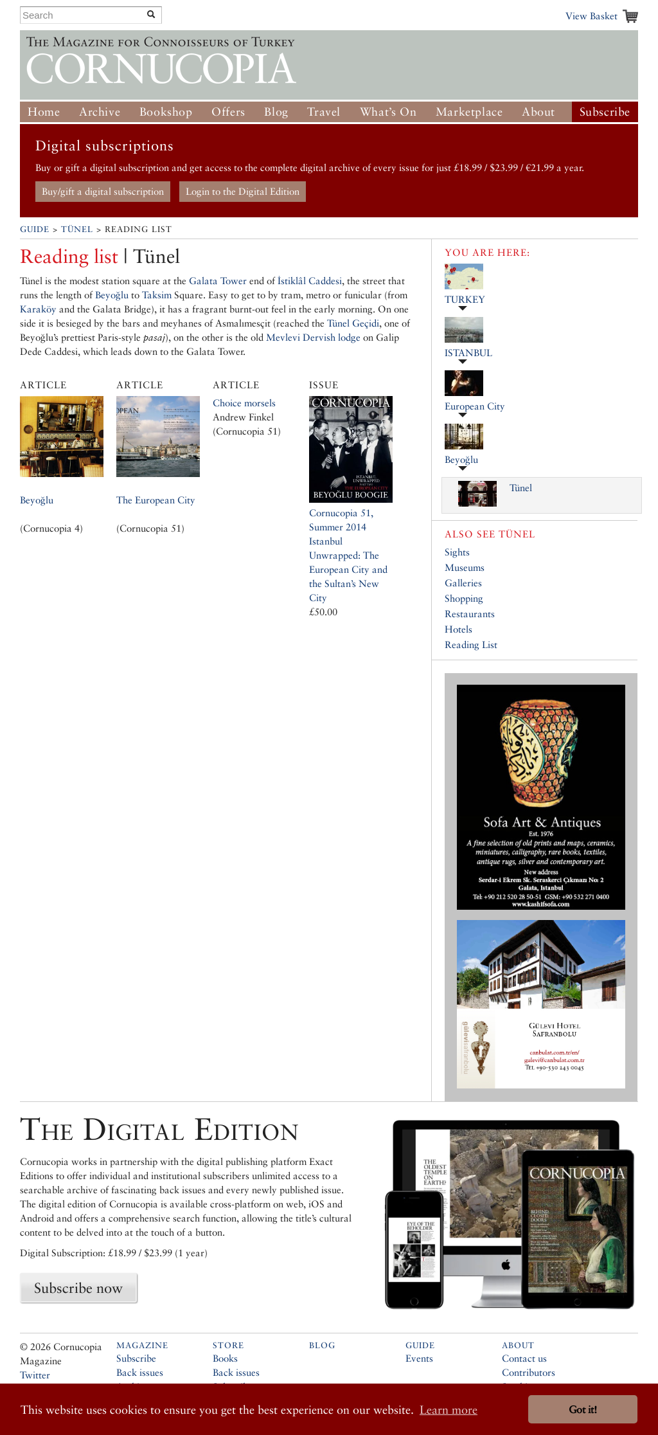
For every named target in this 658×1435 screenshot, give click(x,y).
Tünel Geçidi (353, 323)
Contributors (528, 1372)
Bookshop (166, 111)
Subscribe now (78, 1287)
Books (225, 1358)
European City (475, 406)
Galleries (463, 582)
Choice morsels (244, 402)
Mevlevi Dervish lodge (313, 337)
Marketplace (469, 111)
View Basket (591, 15)
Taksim (157, 294)
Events (419, 1358)
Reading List (471, 644)
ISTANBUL (468, 352)
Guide (34, 229)
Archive (99, 111)
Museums (465, 567)
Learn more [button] (448, 1409)
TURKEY (465, 299)
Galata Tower (218, 280)
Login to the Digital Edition (242, 191)
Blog (276, 111)
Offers (228, 111)
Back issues (139, 1372)
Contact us (524, 1358)
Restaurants (470, 613)
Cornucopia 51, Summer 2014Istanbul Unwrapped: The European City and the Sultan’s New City (348, 555)
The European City (155, 499)
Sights (457, 551)
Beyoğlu (112, 294)
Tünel (77, 229)
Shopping (464, 598)
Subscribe (605, 111)
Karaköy (38, 308)
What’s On (388, 111)
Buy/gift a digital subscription (103, 191)
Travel (324, 111)
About (538, 111)
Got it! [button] (583, 1409)
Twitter (35, 1374)
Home (44, 111)
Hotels (458, 629)
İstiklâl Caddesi (310, 280)
